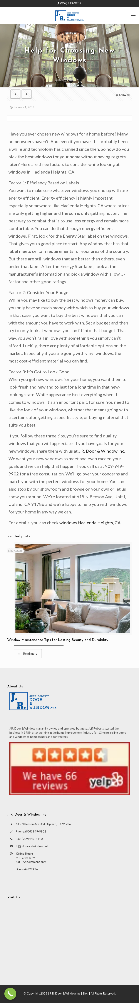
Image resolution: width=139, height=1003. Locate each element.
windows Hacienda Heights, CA (90, 522)
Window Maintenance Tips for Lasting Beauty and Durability (57, 640)
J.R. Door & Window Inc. (102, 451)
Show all (122, 94)
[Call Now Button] (10, 994)
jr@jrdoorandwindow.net (32, 846)
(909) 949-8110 (32, 839)
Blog (85, 993)
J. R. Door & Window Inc (65, 993)
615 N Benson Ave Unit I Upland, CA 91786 (43, 824)
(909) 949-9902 (70, 3)
